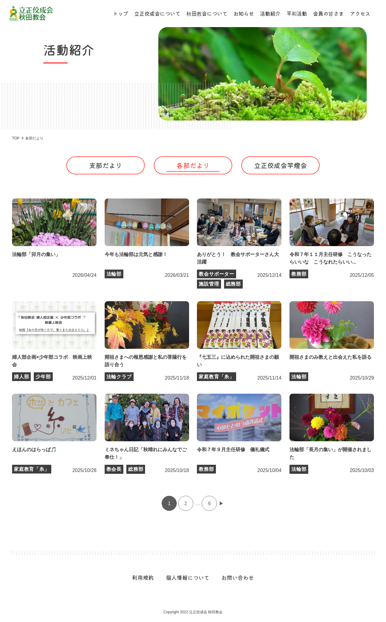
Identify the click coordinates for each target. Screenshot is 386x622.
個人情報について (187, 577)
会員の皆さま (328, 13)
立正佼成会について (157, 13)
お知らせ (243, 13)
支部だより (105, 165)
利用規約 (143, 577)
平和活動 (296, 13)
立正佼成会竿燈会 (280, 165)
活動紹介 (270, 13)
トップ (120, 13)
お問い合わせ (237, 577)
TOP (15, 138)
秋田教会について (206, 13)
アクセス (360, 13)
